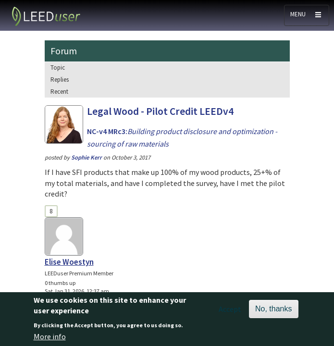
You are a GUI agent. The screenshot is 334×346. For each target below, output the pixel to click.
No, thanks (273, 312)
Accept (230, 312)
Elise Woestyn (69, 262)
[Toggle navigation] (306, 15)
